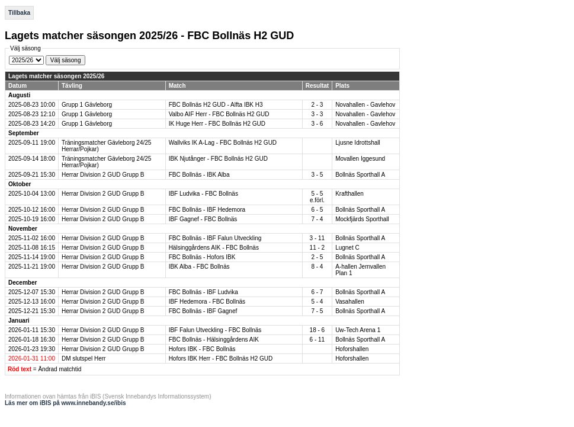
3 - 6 (317, 123)
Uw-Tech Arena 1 (357, 330)
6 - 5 (317, 209)
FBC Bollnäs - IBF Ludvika (203, 292)
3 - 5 (317, 174)
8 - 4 (317, 266)
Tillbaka (19, 12)
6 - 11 (317, 339)
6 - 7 (317, 292)
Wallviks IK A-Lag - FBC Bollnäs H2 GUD (223, 142)
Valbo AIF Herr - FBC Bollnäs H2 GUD (219, 114)
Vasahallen (349, 301)
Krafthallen (349, 193)
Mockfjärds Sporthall (362, 219)
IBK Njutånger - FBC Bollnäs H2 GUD (218, 158)
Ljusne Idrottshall (357, 142)
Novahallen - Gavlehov (365, 104)
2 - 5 (317, 257)
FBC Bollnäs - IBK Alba (199, 174)
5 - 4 (317, 301)
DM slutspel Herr (83, 358)
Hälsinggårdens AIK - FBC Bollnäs (214, 247)
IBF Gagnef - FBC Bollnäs (203, 219)
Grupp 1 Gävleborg (87, 104)
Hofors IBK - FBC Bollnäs (202, 349)
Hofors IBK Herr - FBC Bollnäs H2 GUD (221, 358)
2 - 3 (317, 104)
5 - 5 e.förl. (317, 196)
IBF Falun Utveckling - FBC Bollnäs (215, 330)
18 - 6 (317, 330)
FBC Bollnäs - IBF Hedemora (207, 209)
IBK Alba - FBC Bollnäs (199, 266)
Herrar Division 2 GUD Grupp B (103, 174)
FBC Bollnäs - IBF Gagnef (203, 311)
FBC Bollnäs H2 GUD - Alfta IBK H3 (216, 104)
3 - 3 (317, 114)
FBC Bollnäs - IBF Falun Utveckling (215, 238)
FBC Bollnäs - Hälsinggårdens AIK (214, 339)
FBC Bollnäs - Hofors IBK (202, 257)
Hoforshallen (351, 349)
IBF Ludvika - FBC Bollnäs (203, 193)
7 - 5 (317, 311)
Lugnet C (347, 247)
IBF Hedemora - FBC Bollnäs (207, 301)
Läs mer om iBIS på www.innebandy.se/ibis (65, 403)
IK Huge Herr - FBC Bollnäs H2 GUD (217, 123)
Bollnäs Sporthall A (360, 174)
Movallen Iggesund (360, 158)
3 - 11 (317, 238)
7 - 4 (317, 219)
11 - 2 (317, 247)
